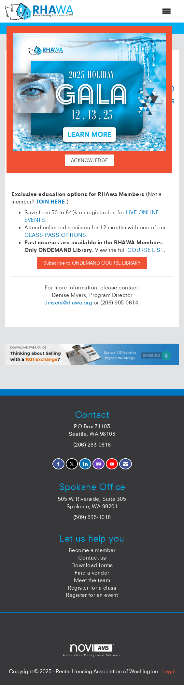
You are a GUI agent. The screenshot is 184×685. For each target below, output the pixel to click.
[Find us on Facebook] (58, 464)
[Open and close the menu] (125, 11)
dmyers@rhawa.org (68, 302)
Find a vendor (92, 572)
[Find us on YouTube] (112, 464)
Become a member (92, 550)
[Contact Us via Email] (125, 464)
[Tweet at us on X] (72, 464)
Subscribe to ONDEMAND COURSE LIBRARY (92, 263)
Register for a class (92, 587)
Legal (169, 671)
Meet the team (92, 580)
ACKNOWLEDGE (89, 160)
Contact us (92, 557)
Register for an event (92, 595)
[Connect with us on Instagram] (98, 464)
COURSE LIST (145, 250)
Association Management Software (92, 650)
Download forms (92, 565)
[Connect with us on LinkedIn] (85, 464)
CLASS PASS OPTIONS (55, 235)
